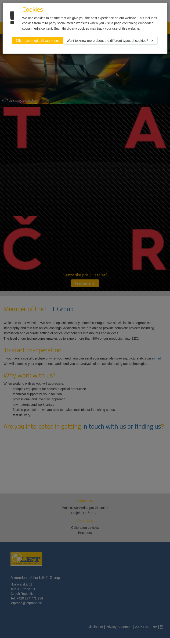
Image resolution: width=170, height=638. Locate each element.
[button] (111, 41)
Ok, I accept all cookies (37, 40)
